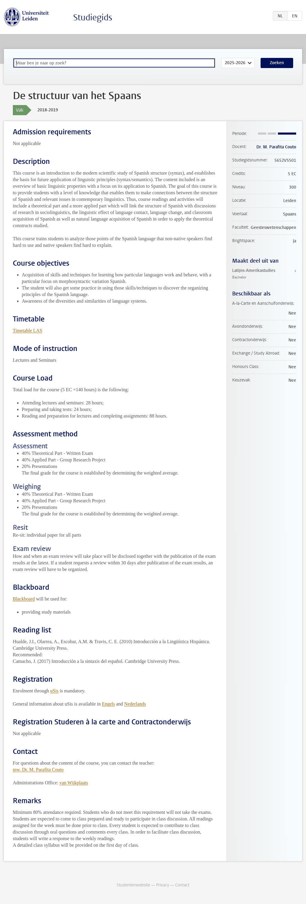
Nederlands (135, 703)
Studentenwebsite (133, 885)
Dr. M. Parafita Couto (276, 147)
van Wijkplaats (73, 782)
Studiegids (92, 17)
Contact (182, 885)
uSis (54, 690)
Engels (108, 703)
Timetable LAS (27, 330)
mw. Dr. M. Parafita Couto (38, 769)
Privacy (162, 885)
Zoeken (277, 63)
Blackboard (24, 598)
